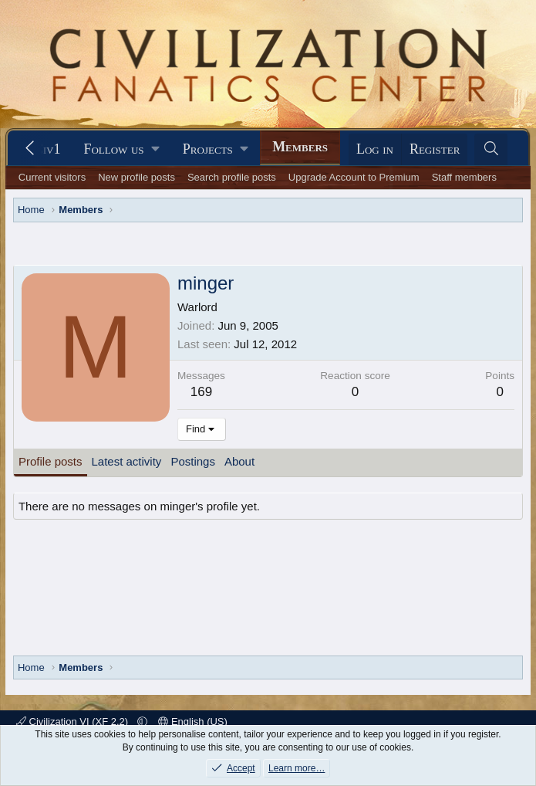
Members (300, 146)
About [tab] (239, 461)
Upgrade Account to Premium (354, 177)
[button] (121, 149)
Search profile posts (231, 177)
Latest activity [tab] (127, 461)
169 (201, 392)
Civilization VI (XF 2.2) (73, 721)
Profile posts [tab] (51, 461)
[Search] (490, 149)
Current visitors (52, 177)
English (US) (193, 721)
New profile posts (136, 177)
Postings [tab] (192, 461)
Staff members (464, 177)
